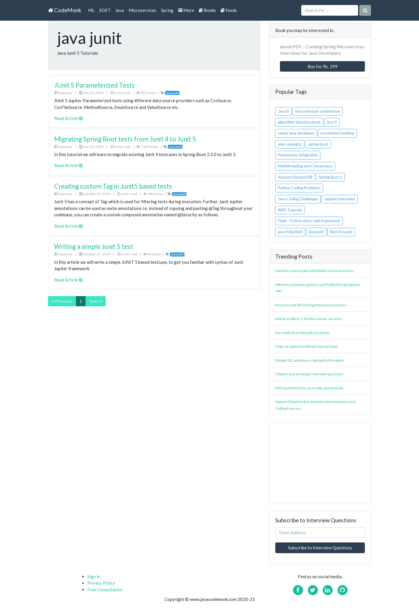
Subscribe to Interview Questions (320, 547)
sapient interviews (339, 199)
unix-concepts (290, 144)
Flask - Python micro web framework (309, 220)
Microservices (142, 10)
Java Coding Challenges (298, 199)
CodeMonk (64, 10)
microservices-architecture (317, 111)
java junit (316, 231)
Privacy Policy (101, 583)
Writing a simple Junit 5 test (93, 246)
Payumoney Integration (298, 155)
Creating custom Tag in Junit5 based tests (113, 186)
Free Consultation (104, 589)
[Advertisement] (320, 463)
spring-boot (318, 144)
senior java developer (296, 133)
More (186, 10)
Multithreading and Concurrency (305, 166)
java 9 (332, 122)
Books (207, 10)
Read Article (68, 118)
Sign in (93, 576)
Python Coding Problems (299, 187)
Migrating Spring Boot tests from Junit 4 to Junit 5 (125, 139)
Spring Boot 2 (330, 177)
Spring (167, 10)
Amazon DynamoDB (295, 177)
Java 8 (283, 111)
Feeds (229, 10)
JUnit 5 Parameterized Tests (94, 85)
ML (91, 10)
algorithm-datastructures (299, 122)
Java (119, 10)
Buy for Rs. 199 (323, 66)
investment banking (337, 133)
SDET (105, 10)
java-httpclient (290, 231)
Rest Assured (341, 231)
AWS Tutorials (290, 210)
